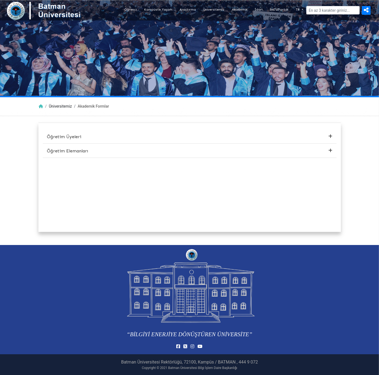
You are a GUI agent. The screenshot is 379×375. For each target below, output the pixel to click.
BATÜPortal (279, 9)
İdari (258, 9)
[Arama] (333, 10)
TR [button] (298, 9)
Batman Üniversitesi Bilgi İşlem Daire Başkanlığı (202, 368)
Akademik (239, 9)
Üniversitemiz (214, 9)
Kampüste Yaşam (158, 9)
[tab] (189, 137)
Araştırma (188, 9)
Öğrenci (130, 9)
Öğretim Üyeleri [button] (189, 136)
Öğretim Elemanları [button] (189, 150)
